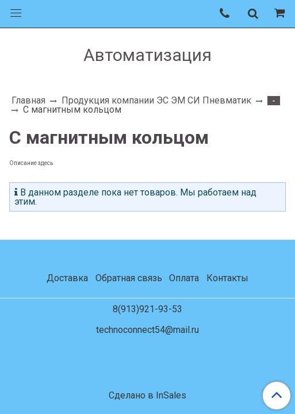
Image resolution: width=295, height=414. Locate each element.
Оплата (184, 278)
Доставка (67, 278)
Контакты (227, 278)
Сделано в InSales (147, 395)
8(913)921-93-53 (147, 309)
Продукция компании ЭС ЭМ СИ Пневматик (156, 100)
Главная (28, 100)
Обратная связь (128, 278)
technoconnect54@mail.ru (147, 329)
